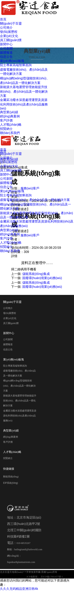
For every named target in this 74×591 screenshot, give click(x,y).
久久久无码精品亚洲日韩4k (19, 588)
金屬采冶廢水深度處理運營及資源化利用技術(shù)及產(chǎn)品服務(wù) (24, 104)
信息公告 (6, 56)
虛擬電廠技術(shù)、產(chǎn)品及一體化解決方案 (35, 199)
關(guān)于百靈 (11, 23)
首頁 (3, 19)
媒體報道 (6, 52)
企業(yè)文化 (9, 36)
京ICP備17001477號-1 (52, 576)
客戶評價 (6, 120)
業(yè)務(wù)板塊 (12, 61)
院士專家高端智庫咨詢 (16, 65)
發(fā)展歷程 (8, 31)
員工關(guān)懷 (11, 40)
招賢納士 (6, 128)
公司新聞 (6, 48)
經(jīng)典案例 (10, 116)
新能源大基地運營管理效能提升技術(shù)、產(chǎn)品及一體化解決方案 (24, 91)
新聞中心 (6, 44)
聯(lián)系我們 (10, 133)
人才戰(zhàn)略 (11, 124)
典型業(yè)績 (9, 112)
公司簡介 (6, 27)
